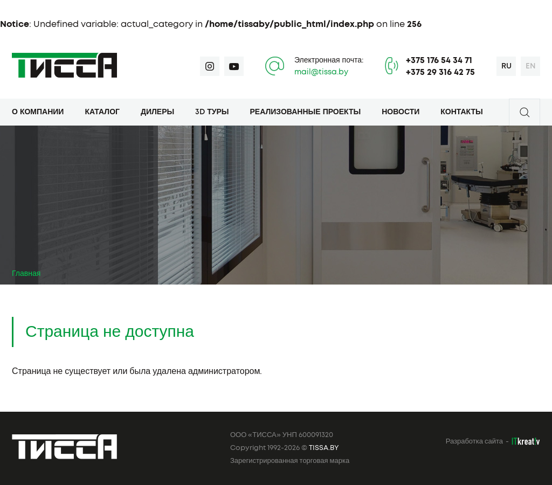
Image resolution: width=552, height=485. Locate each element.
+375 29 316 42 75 (440, 72)
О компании (38, 112)
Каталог (102, 112)
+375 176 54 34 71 (439, 60)
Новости (400, 112)
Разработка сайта (474, 441)
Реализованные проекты (305, 112)
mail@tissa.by (321, 72)
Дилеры (157, 112)
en (531, 66)
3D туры (212, 112)
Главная (26, 274)
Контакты (461, 112)
